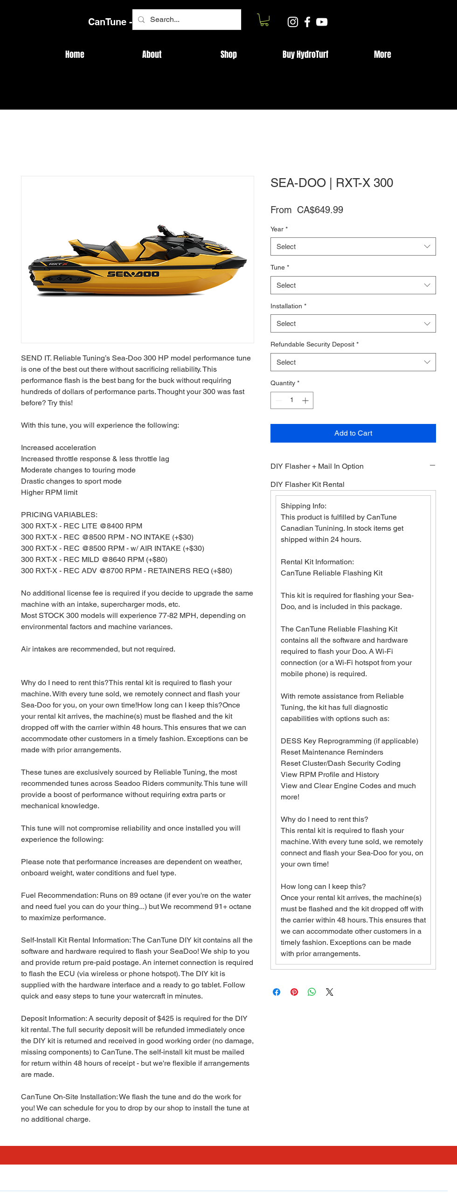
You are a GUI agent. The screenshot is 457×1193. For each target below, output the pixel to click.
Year (279, 229)
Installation (288, 306)
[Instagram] (293, 22)
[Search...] (186, 19)
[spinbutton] (292, 400)
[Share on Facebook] (276, 992)
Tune (279, 267)
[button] (264, 20)
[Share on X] (329, 992)
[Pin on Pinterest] (294, 992)
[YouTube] (322, 22)
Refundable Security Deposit (314, 344)
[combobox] (353, 246)
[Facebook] (307, 22)
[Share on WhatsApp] (312, 992)
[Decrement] (278, 400)
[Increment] (306, 400)
